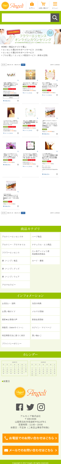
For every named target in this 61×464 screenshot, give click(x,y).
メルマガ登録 (38, 311)
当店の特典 (36, 303)
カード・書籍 (37, 261)
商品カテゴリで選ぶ (17, 47)
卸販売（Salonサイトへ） (13, 327)
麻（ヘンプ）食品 (9, 261)
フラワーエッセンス (11, 253)
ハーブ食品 (37, 237)
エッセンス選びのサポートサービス (18, 52)
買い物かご (37, 335)
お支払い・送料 (8, 303)
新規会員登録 (37, 319)
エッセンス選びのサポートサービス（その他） (23, 50)
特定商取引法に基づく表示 (13, 335)
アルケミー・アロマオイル (13, 245)
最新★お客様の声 (9, 319)
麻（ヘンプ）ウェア (10, 277)
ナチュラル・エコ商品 (41, 245)
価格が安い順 (10, 64)
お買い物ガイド (9, 311)
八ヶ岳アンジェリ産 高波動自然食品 (40, 252)
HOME (4, 47)
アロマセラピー (9, 285)
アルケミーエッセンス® (12, 237)
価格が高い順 (17, 64)
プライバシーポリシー (12, 343)
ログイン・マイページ (41, 327)
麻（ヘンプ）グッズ (10, 269)
